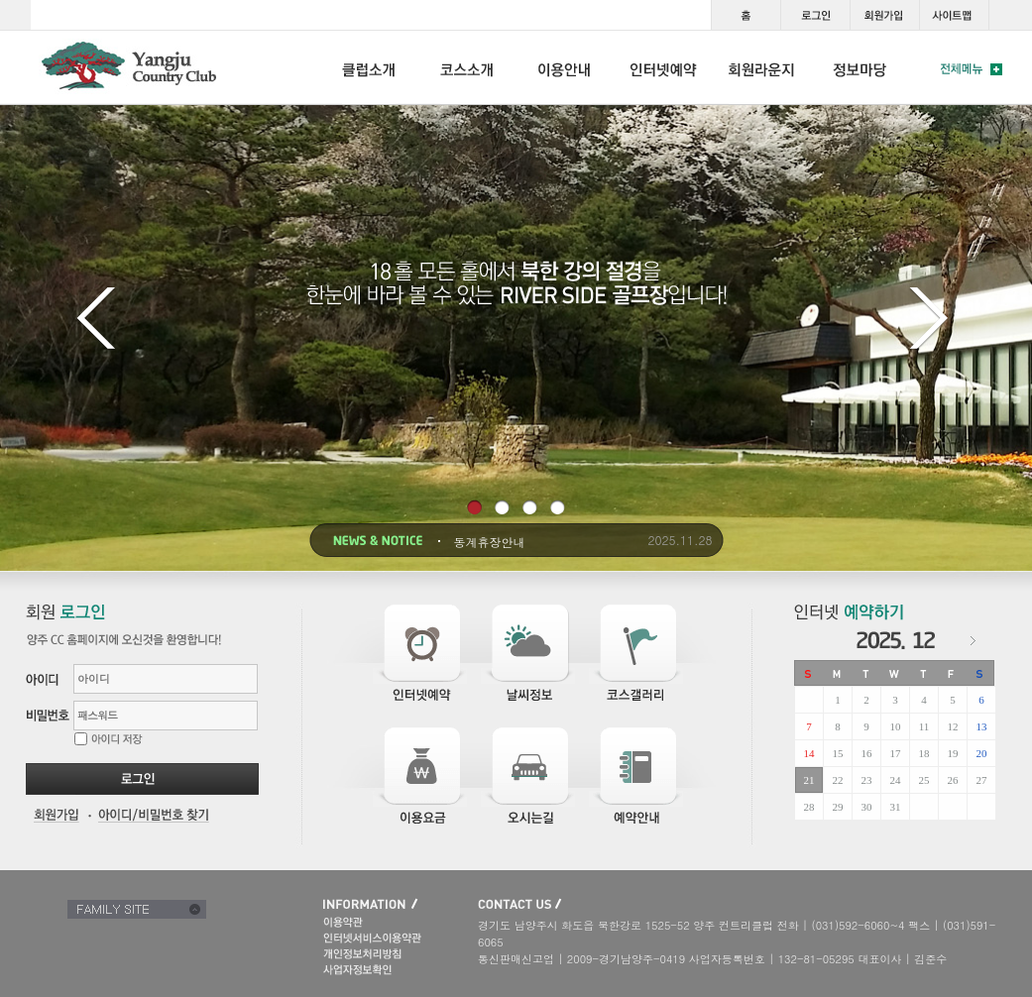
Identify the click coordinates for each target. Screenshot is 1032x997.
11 (924, 726)
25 (924, 780)
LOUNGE (762, 67)
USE (565, 67)
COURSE (467, 67)
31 (895, 807)
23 (866, 780)
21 (809, 780)
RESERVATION (664, 67)
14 (809, 753)
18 (924, 753)
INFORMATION (859, 67)
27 (981, 780)
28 (809, 807)
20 (981, 753)
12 (953, 726)
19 (953, 753)
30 (866, 807)
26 (953, 780)
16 (866, 753)
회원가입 (884, 15)
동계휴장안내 (489, 542)
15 (838, 753)
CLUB (369, 67)
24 (895, 780)
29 (838, 807)
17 (895, 753)
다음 (932, 321)
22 (838, 780)
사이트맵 (953, 15)
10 (895, 726)
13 (981, 726)
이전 (99, 321)
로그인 (815, 15)
